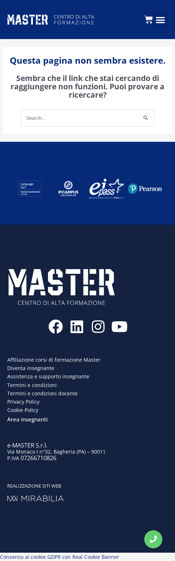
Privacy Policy (23, 401)
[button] (160, 19)
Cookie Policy (22, 410)
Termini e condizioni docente (42, 393)
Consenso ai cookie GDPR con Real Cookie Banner (59, 556)
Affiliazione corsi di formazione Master (54, 359)
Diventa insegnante (30, 368)
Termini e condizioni (32, 385)
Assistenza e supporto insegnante (48, 376)
